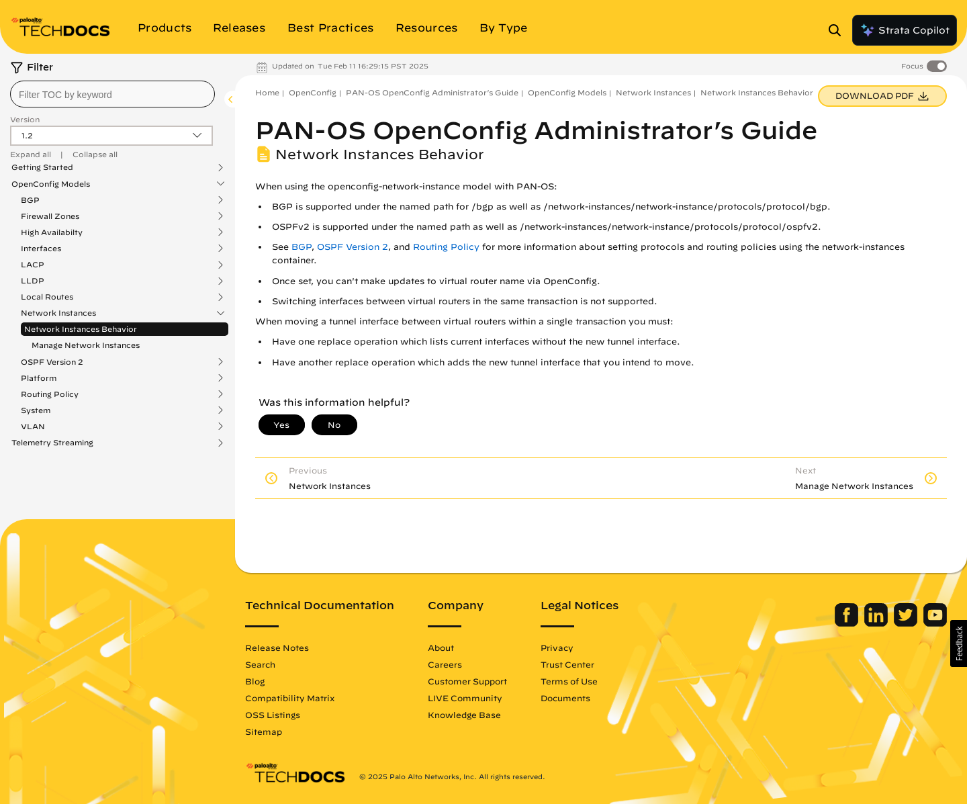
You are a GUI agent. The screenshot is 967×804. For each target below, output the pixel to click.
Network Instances (58, 313)
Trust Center (567, 664)
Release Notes (277, 647)
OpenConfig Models (50, 184)
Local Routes (47, 297)
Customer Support (467, 681)
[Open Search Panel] (839, 30)
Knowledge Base (464, 714)
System (35, 410)
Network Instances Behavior (80, 328)
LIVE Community (465, 698)
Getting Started (42, 167)
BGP (30, 200)
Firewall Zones (50, 216)
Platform (38, 378)
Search (260, 664)
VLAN (33, 426)
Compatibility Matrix (289, 698)
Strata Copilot (905, 30)
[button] (958, 643)
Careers (445, 664)
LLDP (32, 281)
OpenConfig (312, 92)
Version (25, 119)
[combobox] (112, 94)
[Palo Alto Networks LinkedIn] (877, 623)
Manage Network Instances (86, 345)
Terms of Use (569, 681)
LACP (32, 265)
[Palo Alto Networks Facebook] (848, 623)
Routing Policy (50, 394)
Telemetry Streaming (52, 443)
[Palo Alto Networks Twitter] (907, 623)
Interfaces (41, 248)
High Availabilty (52, 232)
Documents (565, 698)
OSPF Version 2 (52, 362)
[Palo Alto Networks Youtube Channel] (935, 623)
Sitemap (263, 731)
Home (267, 92)
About (441, 647)
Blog (255, 681)
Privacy (557, 647)
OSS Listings (272, 714)
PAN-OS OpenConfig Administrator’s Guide (432, 92)
